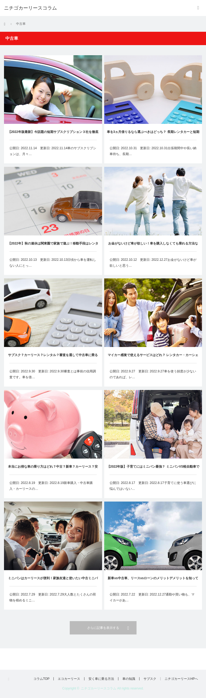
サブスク (149, 678)
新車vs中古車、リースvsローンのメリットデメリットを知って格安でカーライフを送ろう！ (153, 581)
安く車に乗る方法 (101, 678)
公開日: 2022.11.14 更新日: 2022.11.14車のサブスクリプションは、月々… (52, 151)
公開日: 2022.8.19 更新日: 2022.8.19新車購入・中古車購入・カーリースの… (51, 486)
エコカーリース (69, 678)
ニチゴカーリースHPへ (181, 678)
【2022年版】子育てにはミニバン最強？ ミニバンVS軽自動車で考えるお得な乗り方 (153, 470)
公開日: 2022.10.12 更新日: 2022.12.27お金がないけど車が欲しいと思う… (153, 262)
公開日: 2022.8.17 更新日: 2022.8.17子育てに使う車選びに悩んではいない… (153, 486)
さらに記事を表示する (103, 628)
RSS (10, 679)
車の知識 (128, 678)
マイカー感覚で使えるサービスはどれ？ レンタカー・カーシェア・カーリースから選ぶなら (153, 358)
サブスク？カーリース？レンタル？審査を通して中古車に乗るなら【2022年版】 (53, 358)
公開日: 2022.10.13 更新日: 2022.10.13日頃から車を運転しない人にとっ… (52, 262)
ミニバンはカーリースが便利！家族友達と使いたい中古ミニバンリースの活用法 (53, 581)
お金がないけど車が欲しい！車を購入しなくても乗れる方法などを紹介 (153, 246)
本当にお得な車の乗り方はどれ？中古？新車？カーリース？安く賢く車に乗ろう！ (53, 470)
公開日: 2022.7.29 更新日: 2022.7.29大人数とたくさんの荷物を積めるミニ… (52, 597)
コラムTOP (41, 678)
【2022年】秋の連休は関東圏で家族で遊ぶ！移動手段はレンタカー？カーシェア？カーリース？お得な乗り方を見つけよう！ (53, 246)
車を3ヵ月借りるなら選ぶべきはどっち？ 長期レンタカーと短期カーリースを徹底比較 (153, 135)
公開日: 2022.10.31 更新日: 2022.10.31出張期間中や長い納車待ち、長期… (153, 151)
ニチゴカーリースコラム (98, 688)
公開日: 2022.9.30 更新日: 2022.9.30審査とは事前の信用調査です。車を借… (52, 374)
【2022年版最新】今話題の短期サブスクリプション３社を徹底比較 (53, 135)
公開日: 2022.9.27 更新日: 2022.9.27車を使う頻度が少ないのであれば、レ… (153, 374)
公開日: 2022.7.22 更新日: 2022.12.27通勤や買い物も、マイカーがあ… (152, 597)
